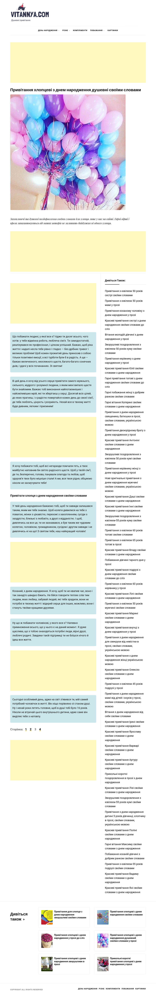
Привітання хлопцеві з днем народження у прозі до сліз (70, 936)
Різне (66, 30)
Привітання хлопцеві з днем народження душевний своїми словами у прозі (126, 937)
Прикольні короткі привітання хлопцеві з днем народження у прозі (125, 961)
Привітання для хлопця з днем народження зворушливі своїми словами (70, 914)
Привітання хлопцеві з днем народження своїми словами (126, 913)
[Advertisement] (78, 62)
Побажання (97, 30)
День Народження (49, 30)
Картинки (113, 30)
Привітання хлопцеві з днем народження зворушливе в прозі (70, 961)
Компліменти (80, 30)
